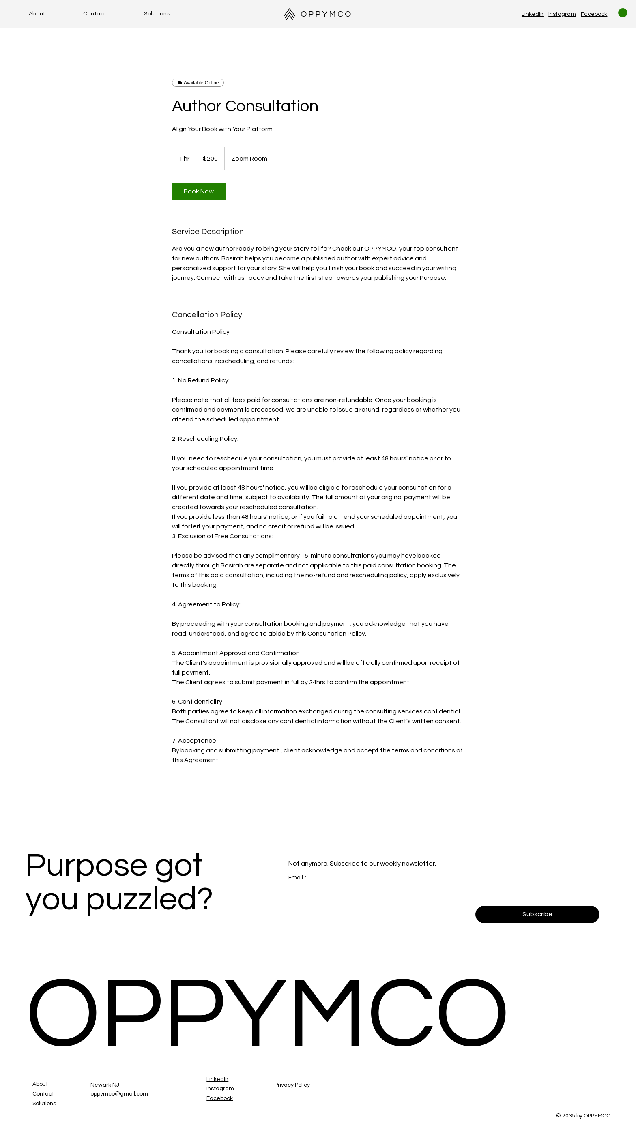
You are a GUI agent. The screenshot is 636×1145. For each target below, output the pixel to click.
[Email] (441, 892)
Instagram (562, 14)
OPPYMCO (326, 14)
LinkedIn (533, 14)
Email (297, 878)
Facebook (594, 14)
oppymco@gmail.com (119, 1094)
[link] (199, 191)
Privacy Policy (292, 1085)
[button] (622, 12)
